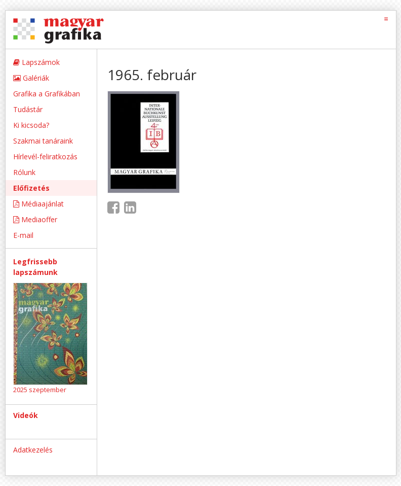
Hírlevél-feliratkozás (45, 156)
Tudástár (28, 109)
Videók (25, 415)
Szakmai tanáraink (43, 141)
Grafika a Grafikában (46, 93)
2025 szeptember (39, 389)
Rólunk (24, 172)
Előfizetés (31, 188)
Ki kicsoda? (31, 125)
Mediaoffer (35, 219)
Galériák (31, 78)
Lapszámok (36, 62)
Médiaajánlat (38, 204)
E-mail (23, 235)
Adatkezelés (33, 450)
